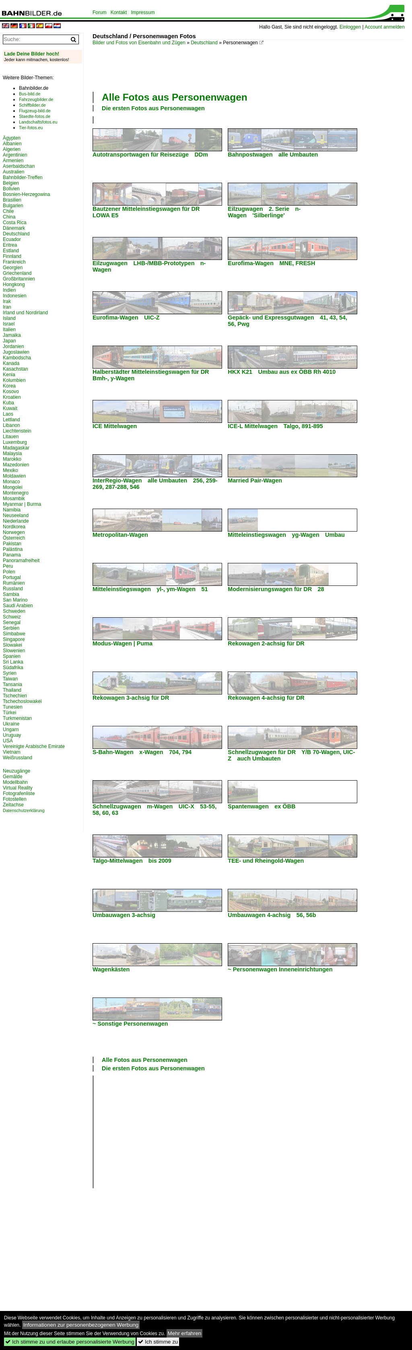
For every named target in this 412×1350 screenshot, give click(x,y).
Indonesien (15, 296)
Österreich (14, 538)
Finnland (12, 256)
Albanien (12, 143)
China (9, 217)
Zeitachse (13, 805)
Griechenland (17, 273)
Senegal (12, 622)
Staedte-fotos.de (34, 116)
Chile (8, 211)
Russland (13, 589)
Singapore (14, 639)
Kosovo (11, 391)
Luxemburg (15, 442)
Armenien (13, 160)
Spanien (12, 656)
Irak (7, 301)
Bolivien (11, 189)
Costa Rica (15, 222)
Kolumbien (14, 380)
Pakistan (12, 543)
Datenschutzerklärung (24, 810)
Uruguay (12, 735)
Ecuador (12, 239)
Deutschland (204, 42)
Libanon (11, 425)
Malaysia (12, 453)
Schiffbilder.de (32, 105)
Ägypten (12, 138)
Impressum (142, 12)
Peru (8, 566)
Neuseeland (16, 515)
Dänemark (14, 228)
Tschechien (15, 696)
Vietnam (12, 752)
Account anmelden (384, 27)
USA (8, 741)
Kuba (8, 403)
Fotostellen (15, 799)
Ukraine (11, 724)
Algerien (12, 149)
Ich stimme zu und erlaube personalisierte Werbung (69, 1342)
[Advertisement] (239, 67)
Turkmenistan (17, 718)
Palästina (13, 549)
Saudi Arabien (18, 605)
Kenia (9, 374)
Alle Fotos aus (174, 97)
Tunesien (13, 707)
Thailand (12, 690)
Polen (9, 572)
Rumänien (14, 583)
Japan (9, 341)
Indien (9, 290)
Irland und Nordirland (25, 312)
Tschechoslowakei (22, 701)
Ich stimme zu (158, 1342)
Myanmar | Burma (22, 504)
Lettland (11, 420)
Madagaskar (16, 448)
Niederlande (16, 521)
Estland (11, 251)
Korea (9, 386)
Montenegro (16, 493)
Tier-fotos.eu (31, 127)
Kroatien (12, 397)
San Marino (15, 600)
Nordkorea (14, 527)
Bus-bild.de (29, 93)
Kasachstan (15, 369)
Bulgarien (13, 205)
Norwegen (14, 532)
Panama (12, 555)
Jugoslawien (16, 352)
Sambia (11, 594)
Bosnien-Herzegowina (26, 194)
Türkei (9, 712)
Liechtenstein (17, 431)
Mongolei (13, 487)
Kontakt (119, 12)
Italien (9, 329)
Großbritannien (19, 279)
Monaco (11, 481)
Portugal (12, 577)
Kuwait (10, 408)
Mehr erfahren (185, 1333)
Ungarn (11, 729)
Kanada (11, 363)
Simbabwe (14, 634)
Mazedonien (16, 465)
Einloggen (350, 27)
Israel (8, 324)
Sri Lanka (13, 662)
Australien (13, 172)
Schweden (14, 611)
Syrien (9, 673)
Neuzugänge (16, 771)
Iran (7, 307)
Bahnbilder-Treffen (23, 177)
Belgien (11, 183)
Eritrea (10, 245)
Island (9, 318)
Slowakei (12, 645)
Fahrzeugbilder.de (36, 99)
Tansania (12, 684)
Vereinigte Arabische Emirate (34, 746)
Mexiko (10, 470)
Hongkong (14, 284)
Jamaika (12, 335)
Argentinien (15, 155)
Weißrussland (17, 758)
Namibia (12, 510)
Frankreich (14, 262)
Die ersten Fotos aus (153, 108)
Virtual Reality (18, 788)
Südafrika (13, 667)
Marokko (12, 459)
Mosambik (14, 498)
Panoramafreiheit (21, 560)
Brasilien (12, 200)
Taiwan (10, 679)
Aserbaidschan (19, 166)
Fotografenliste (19, 793)
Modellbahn (15, 782)
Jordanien (13, 346)
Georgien (13, 267)
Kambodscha (17, 358)
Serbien (11, 628)
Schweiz (12, 617)
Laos (8, 414)
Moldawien (14, 476)
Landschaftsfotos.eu (38, 122)
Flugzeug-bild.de (35, 110)
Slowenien (14, 650)
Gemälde (13, 776)
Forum (100, 12)
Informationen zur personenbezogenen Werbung (81, 1325)
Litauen (11, 436)
